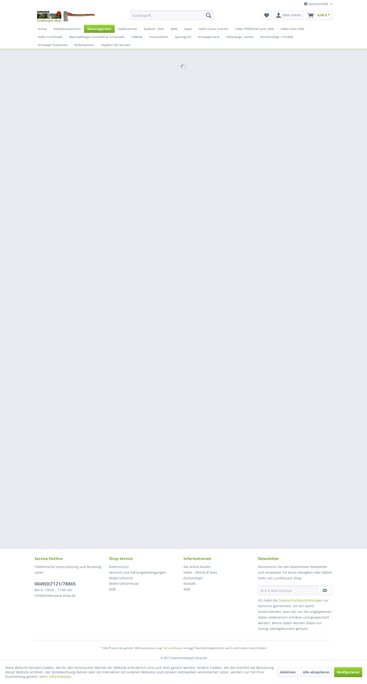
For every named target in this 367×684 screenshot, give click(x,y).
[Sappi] (188, 29)
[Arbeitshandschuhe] (67, 29)
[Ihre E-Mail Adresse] (288, 590)
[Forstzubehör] (158, 37)
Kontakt (190, 583)
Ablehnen (288, 672)
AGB (112, 589)
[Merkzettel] (267, 15)
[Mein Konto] (288, 15)
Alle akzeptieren (316, 672)
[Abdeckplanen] (84, 45)
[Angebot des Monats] (116, 45)
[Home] (42, 29)
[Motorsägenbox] (99, 29)
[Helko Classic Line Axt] (213, 29)
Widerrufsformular (124, 583)
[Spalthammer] (127, 29)
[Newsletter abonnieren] (324, 590)
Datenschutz (119, 566)
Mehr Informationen (55, 676)
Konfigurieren (348, 672)
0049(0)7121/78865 (55, 584)
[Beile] (174, 29)
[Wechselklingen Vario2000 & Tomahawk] (97, 37)
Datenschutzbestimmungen (301, 600)
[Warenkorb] (319, 15)
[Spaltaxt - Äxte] (153, 29)
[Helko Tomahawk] (50, 37)
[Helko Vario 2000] (292, 29)
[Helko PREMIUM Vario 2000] (254, 29)
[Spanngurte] (183, 37)
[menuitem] (172, 15)
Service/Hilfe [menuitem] (316, 4)
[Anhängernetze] (209, 37)
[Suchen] (209, 15)
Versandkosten (173, 648)
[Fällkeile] (137, 37)
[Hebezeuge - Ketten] (240, 37)
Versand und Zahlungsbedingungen (137, 572)
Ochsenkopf (193, 578)
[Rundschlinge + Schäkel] (276, 37)
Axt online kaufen (197, 566)
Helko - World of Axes (200, 572)
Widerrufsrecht (121, 578)
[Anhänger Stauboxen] (53, 45)
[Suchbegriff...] (172, 15)
